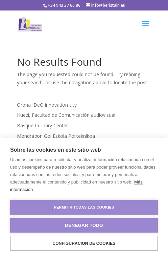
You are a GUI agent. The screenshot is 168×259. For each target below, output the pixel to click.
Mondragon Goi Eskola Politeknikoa (56, 136)
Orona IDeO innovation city (47, 105)
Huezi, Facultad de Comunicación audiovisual (66, 115)
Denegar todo (84, 225)
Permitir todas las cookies (84, 207)
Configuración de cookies (83, 243)
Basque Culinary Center (42, 125)
